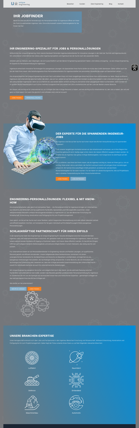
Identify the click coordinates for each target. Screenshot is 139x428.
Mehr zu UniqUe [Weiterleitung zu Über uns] (19, 294)
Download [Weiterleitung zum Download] (36, 415)
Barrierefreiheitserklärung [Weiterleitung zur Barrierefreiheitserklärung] (44, 412)
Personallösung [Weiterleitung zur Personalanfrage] (35, 102)
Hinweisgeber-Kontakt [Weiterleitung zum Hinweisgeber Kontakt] (20, 412)
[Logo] (20, 3)
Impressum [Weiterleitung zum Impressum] (16, 409)
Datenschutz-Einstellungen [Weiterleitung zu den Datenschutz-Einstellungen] (42, 409)
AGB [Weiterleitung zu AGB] (31, 412)
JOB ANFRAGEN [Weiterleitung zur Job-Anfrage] (92, 173)
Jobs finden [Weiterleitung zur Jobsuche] (18, 102)
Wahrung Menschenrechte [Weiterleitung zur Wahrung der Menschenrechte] (21, 415)
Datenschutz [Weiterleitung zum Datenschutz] (26, 409)
